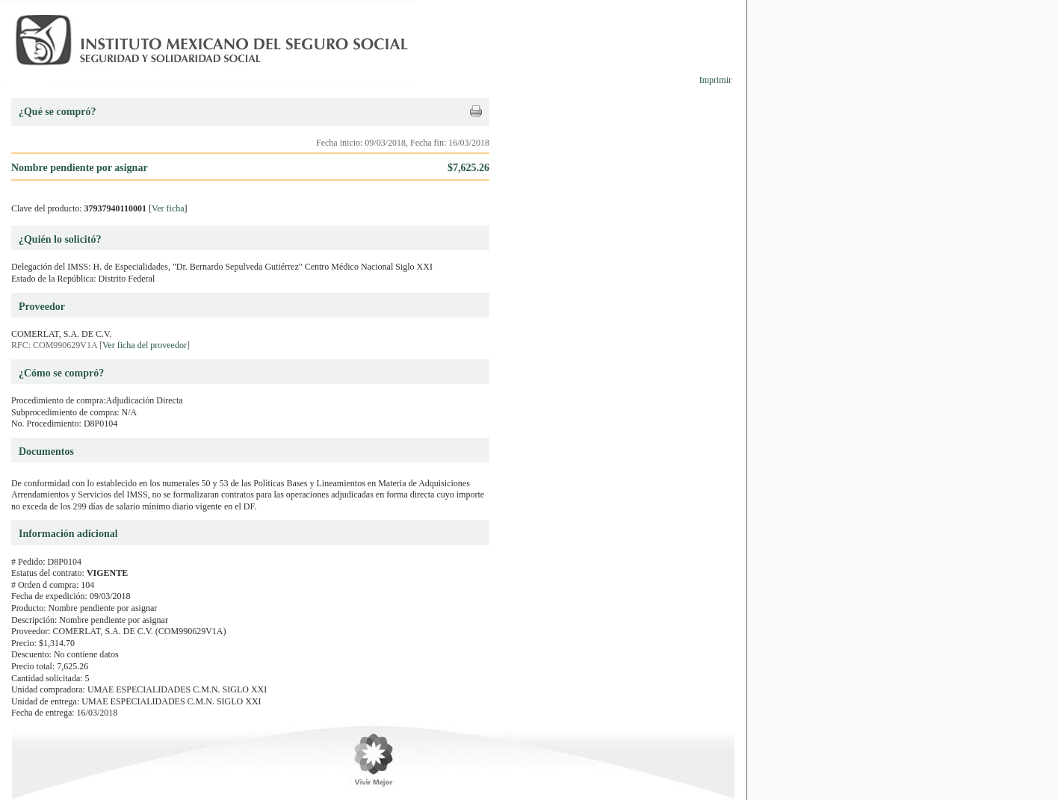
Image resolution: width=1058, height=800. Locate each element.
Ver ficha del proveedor (144, 345)
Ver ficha (168, 208)
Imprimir (715, 80)
